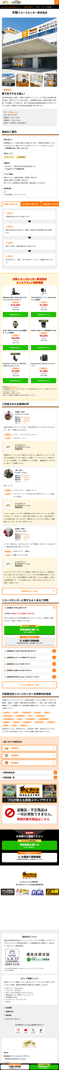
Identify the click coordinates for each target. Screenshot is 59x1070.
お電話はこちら (13, 112)
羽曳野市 (6, 722)
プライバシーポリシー (13, 1019)
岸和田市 (37, 713)
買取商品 (8, 435)
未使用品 (43, 333)
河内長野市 (51, 722)
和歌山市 (23, 725)
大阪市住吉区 (40, 716)
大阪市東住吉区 (8, 719)
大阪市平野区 (26, 713)
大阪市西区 (27, 722)
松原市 (20, 719)
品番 (8, 438)
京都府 (6, 725)
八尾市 (16, 713)
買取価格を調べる (15, 314)
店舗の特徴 (7, 90)
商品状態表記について (14, 387)
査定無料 (29, 832)
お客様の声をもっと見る (29, 591)
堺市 (30, 716)
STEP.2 (10, 227)
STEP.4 (10, 256)
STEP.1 (10, 213)
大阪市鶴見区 (30, 719)
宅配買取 (11, 763)
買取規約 (9, 1015)
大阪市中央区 (39, 722)
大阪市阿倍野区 (43, 719)
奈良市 (14, 725)
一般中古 (15, 302)
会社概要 (9, 1008)
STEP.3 (10, 243)
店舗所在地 (9, 1011)
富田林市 (16, 722)
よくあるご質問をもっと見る (29, 685)
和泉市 (47, 713)
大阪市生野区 (8, 716)
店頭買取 (11, 755)
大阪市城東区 (20, 716)
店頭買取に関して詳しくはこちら (17, 148)
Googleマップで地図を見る (15, 169)
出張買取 (11, 748)
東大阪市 (6, 713)
